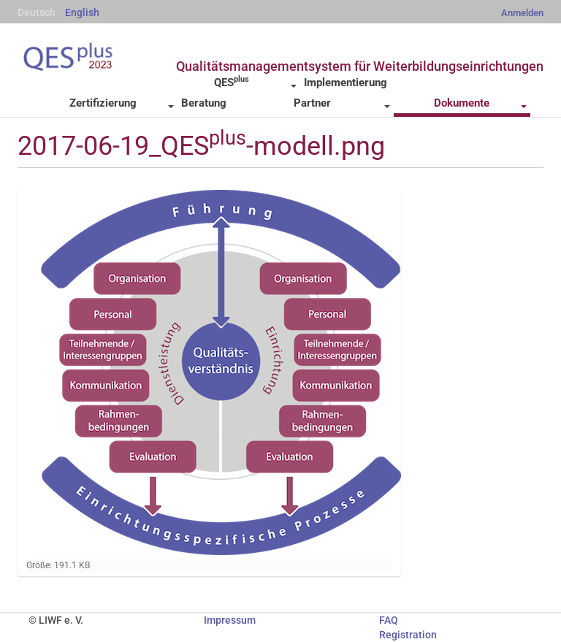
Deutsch (37, 12)
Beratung (203, 103)
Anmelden (522, 12)
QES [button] (255, 81)
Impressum (230, 620)
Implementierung (345, 82)
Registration (408, 635)
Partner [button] (342, 103)
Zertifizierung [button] (121, 103)
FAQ (388, 620)
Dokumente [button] (480, 103)
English (82, 12)
